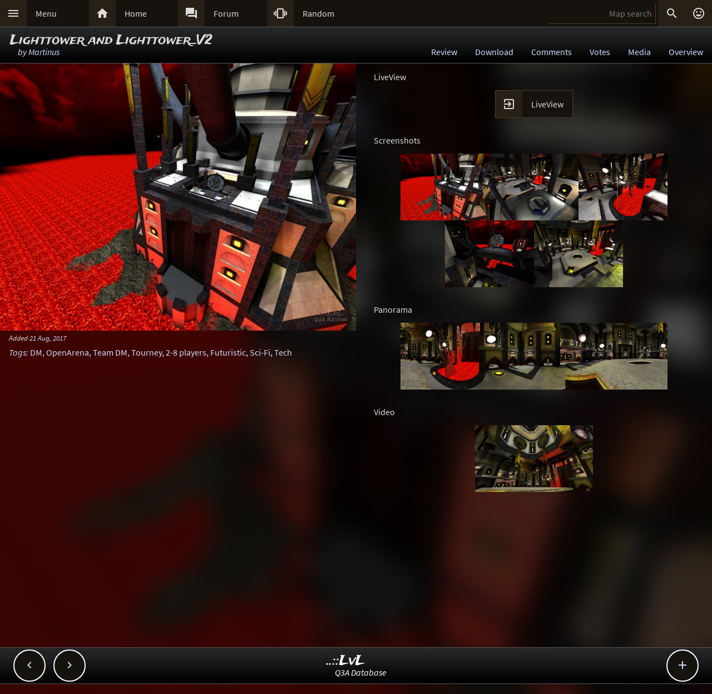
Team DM (110, 352)
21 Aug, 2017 (47, 337)
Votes (600, 51)
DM (36, 352)
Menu (46, 13)
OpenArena (67, 352)
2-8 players (186, 352)
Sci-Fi (260, 352)
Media (639, 51)
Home (136, 13)
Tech (283, 352)
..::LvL (345, 661)
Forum (226, 13)
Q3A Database (361, 672)
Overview (686, 51)
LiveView (547, 104)
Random (318, 13)
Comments (551, 51)
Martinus (44, 51)
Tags (17, 352)
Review (444, 51)
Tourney (146, 352)
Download (494, 51)
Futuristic (228, 352)
